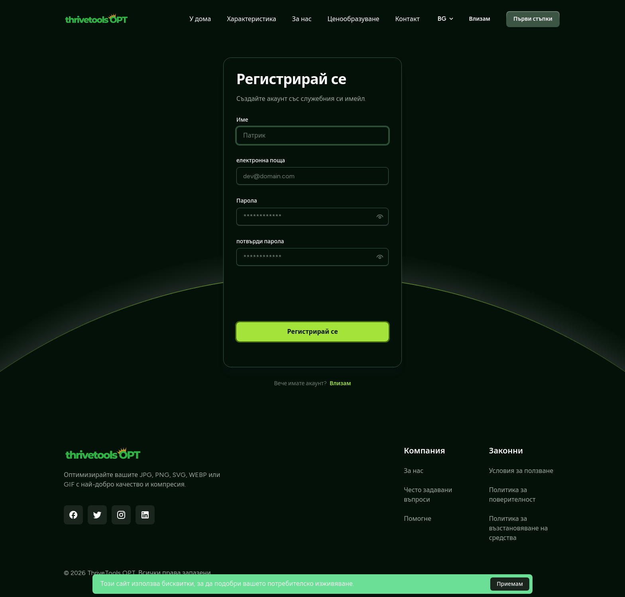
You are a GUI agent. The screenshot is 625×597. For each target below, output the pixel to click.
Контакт (407, 19)
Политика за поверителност (512, 494)
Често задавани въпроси (428, 494)
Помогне (417, 518)
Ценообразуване (353, 19)
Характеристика (251, 19)
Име (242, 119)
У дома (200, 19)
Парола (246, 200)
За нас (302, 19)
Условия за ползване (521, 471)
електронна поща (260, 160)
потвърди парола (260, 241)
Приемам (510, 584)
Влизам (479, 19)
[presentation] (297, 293)
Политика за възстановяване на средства (518, 528)
